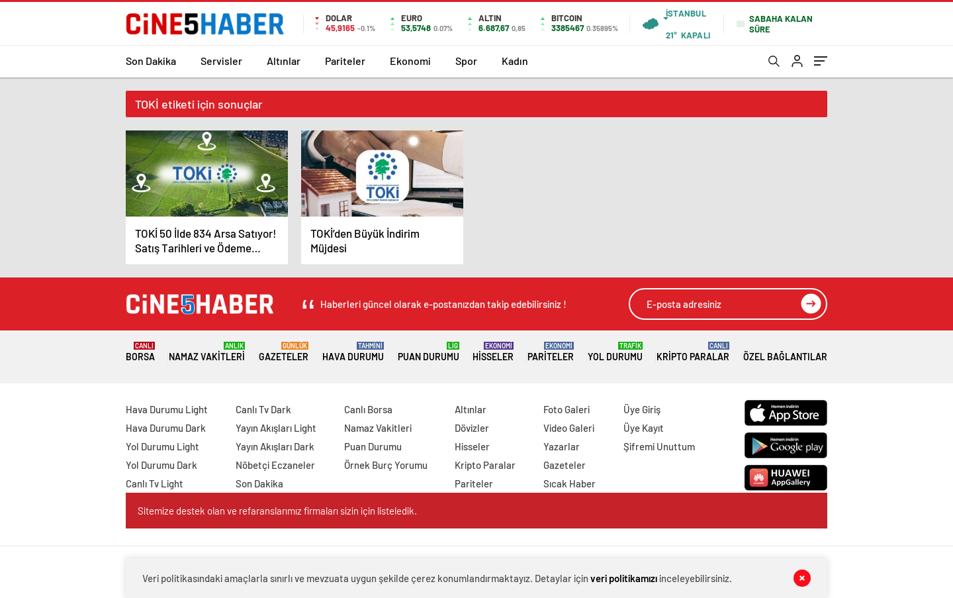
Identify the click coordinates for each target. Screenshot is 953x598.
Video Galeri (568, 428)
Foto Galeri (566, 409)
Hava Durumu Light (167, 409)
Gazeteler (283, 352)
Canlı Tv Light (154, 483)
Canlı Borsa (368, 409)
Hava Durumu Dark (166, 428)
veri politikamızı (623, 578)
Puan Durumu (428, 352)
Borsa (140, 352)
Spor (466, 60)
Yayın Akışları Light (276, 428)
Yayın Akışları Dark (275, 446)
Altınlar (283, 60)
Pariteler (345, 60)
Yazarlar (561, 446)
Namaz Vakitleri (207, 352)
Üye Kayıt (643, 428)
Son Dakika (151, 60)
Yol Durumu (615, 352)
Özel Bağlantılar (785, 352)
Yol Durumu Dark (161, 465)
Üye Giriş (641, 409)
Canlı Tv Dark (263, 409)
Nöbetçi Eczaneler (275, 465)
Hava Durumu (353, 352)
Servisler (221, 60)
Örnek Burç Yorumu (386, 465)
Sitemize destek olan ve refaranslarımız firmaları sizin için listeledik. (277, 511)
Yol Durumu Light (162, 446)
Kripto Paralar (693, 352)
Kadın (515, 60)
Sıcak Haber (569, 483)
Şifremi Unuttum (659, 446)
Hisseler (493, 352)
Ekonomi (410, 60)
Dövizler (472, 428)
